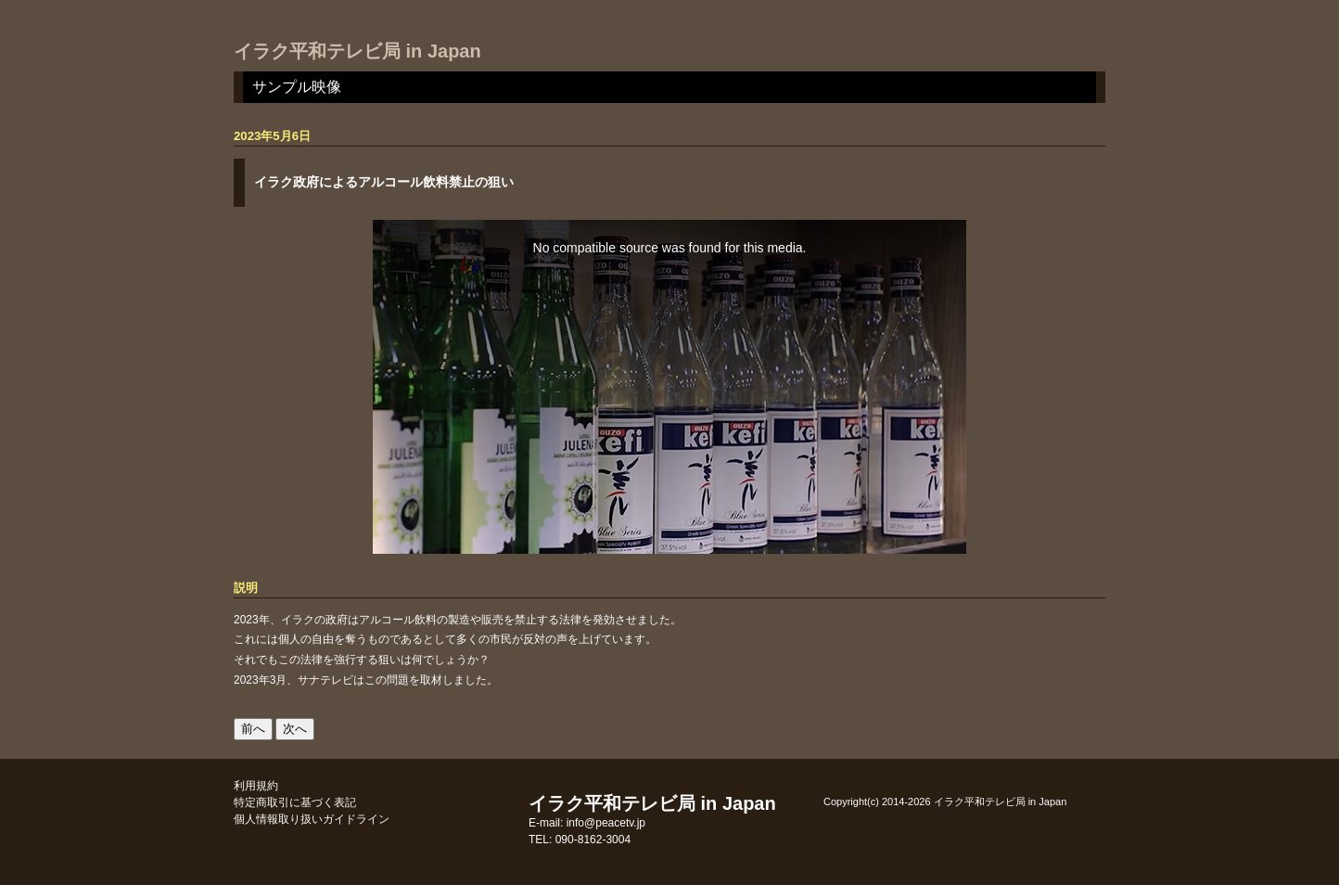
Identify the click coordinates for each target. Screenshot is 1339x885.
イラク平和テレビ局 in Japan (357, 51)
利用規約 (256, 785)
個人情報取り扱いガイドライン (311, 819)
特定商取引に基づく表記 (295, 802)
